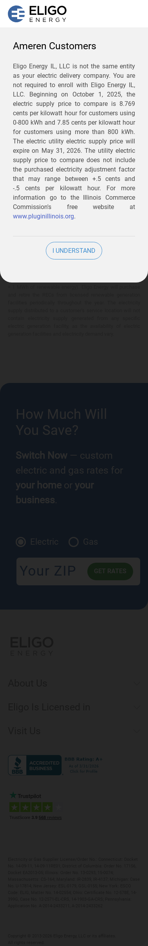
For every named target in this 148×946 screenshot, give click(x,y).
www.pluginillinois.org (43, 216)
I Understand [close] (74, 250)
